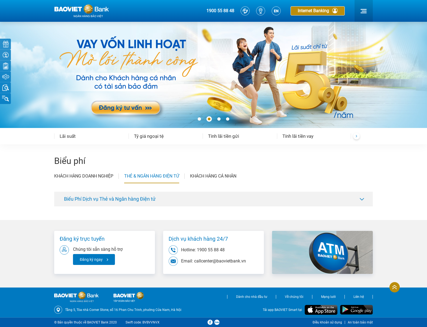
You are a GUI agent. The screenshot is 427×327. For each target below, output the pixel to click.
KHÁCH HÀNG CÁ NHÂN (213, 176)
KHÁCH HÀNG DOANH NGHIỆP (83, 176)
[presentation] (356, 136)
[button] (199, 119)
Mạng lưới (328, 297)
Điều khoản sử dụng (327, 322)
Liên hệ (358, 297)
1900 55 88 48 (220, 10)
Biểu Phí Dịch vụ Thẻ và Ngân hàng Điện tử (109, 199)
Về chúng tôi (294, 297)
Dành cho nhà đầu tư (251, 297)
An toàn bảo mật (360, 322)
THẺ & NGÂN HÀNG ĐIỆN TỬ (151, 176)
